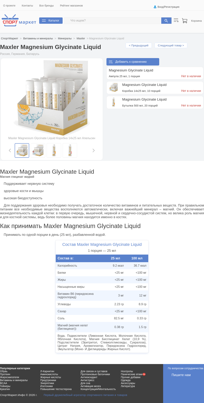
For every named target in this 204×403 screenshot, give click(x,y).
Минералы (65, 38)
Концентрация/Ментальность (98, 389)
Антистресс (87, 380)
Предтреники (48, 380)
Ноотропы (127, 371)
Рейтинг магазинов (71, 5)
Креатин (5, 389)
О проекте (9, 5)
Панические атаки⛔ (133, 374)
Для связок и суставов (94, 371)
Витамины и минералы (38, 38)
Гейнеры (5, 386)
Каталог (53, 20)
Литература (128, 386)
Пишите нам (181, 375)
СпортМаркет (9, 38)
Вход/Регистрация (168, 6)
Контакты (27, 5)
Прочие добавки (130, 377)
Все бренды (46, 5)
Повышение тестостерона (56, 389)
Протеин (5, 374)
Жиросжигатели (9, 377)
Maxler (81, 38)
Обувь (3, 371)
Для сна (85, 383)
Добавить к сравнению (131, 61)
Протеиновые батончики (95, 374)
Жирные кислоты (50, 377)
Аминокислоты (49, 374)
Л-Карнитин (47, 371)
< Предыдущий (138, 45)
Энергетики (47, 383)
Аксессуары (128, 383)
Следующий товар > (171, 45)
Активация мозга (91, 386)
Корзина (196, 20)
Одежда (126, 380)
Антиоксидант (89, 377)
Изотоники (46, 386)
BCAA (3, 383)
